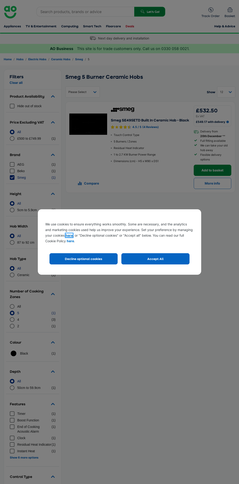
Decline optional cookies (83, 259)
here (69, 235)
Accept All (155, 259)
